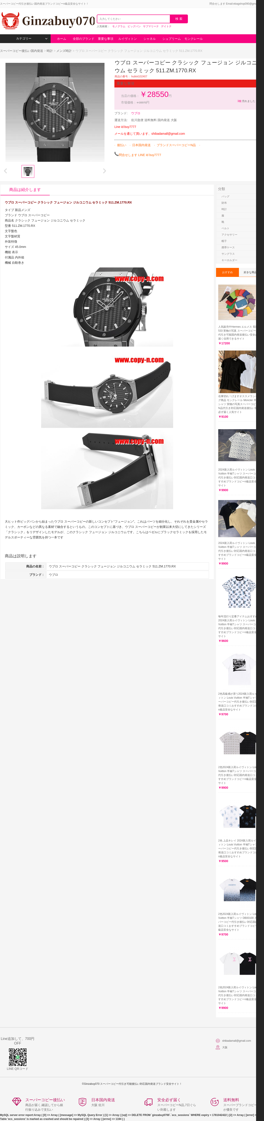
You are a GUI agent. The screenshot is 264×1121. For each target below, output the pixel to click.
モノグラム (118, 26)
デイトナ (166, 26)
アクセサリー (229, 234)
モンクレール (193, 38)
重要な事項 (105, 38)
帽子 (224, 241)
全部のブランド (83, 38)
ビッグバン (134, 26)
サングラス (228, 253)
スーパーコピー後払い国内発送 (22, 51)
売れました (246, 101)
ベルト (225, 228)
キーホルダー (229, 260)
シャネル (149, 38)
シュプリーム (171, 38)
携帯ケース (228, 247)
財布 (224, 202)
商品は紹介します (25, 189)
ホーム (61, 38)
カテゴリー (32, 38)
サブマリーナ (151, 26)
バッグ (225, 196)
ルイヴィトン (127, 38)
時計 (50, 51)
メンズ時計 (64, 51)
